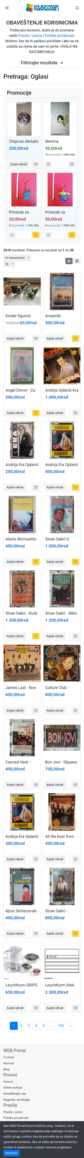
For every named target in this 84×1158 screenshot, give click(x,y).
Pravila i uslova (30, 35)
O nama (8, 1057)
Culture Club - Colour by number (60, 690)
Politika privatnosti (15, 1118)
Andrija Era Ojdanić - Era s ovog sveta (22, 467)
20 (7, 264)
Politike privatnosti (59, 35)
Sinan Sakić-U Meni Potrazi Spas (61, 541)
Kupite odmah (19, 164)
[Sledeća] (70, 1026)
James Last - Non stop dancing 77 (20, 690)
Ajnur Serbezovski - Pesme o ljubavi (22, 913)
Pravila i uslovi (13, 1112)
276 (61, 1026)
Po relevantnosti (15, 257)
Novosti (8, 1063)
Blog (6, 1069)
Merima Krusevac (53, 143)
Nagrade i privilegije (16, 1099)
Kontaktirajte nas (14, 1093)
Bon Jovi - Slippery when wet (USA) (61, 764)
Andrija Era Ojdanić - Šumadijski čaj (61, 467)
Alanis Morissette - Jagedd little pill (21, 541)
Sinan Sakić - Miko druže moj (61, 615)
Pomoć (8, 1081)
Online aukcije (12, 1087)
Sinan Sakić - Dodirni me (56, 913)
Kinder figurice (18, 316)
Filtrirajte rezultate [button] (42, 62)
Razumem (11, 1153)
